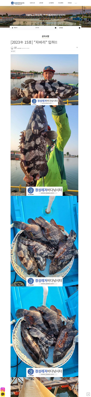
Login (76, 3)
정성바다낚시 (18, 3)
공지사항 (41, 3)
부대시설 (70, 3)
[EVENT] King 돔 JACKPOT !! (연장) (33, 357)
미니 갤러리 (60, 3)
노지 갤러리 (51, 3)
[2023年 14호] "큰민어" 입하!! (31, 360)
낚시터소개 (19, 386)
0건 (15, 48)
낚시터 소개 (32, 3)
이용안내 (30, 386)
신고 (13, 51)
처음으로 (15, 27)
